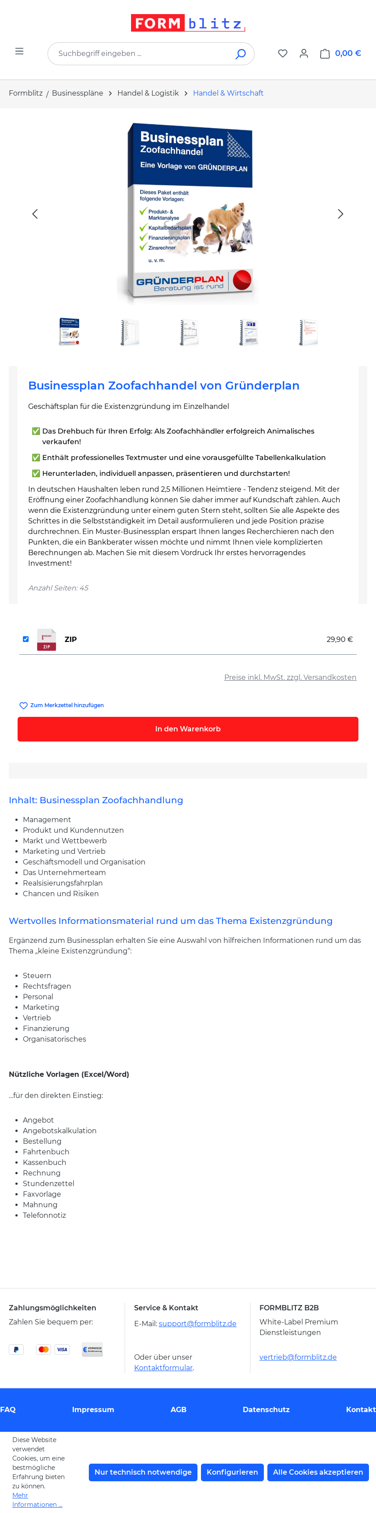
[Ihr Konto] (303, 53)
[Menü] (19, 51)
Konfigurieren (232, 1472)
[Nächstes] (340, 213)
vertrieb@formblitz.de (298, 1357)
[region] (188, 233)
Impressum (93, 1409)
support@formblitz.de (198, 1324)
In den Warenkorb (188, 729)
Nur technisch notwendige (143, 1472)
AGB (178, 1409)
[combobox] (137, 53)
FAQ (8, 1409)
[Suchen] (241, 53)
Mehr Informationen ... (37, 1500)
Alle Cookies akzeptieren (318, 1472)
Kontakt (361, 1409)
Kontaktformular (163, 1368)
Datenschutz (266, 1409)
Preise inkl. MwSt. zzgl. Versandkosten (290, 677)
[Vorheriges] (34, 213)
